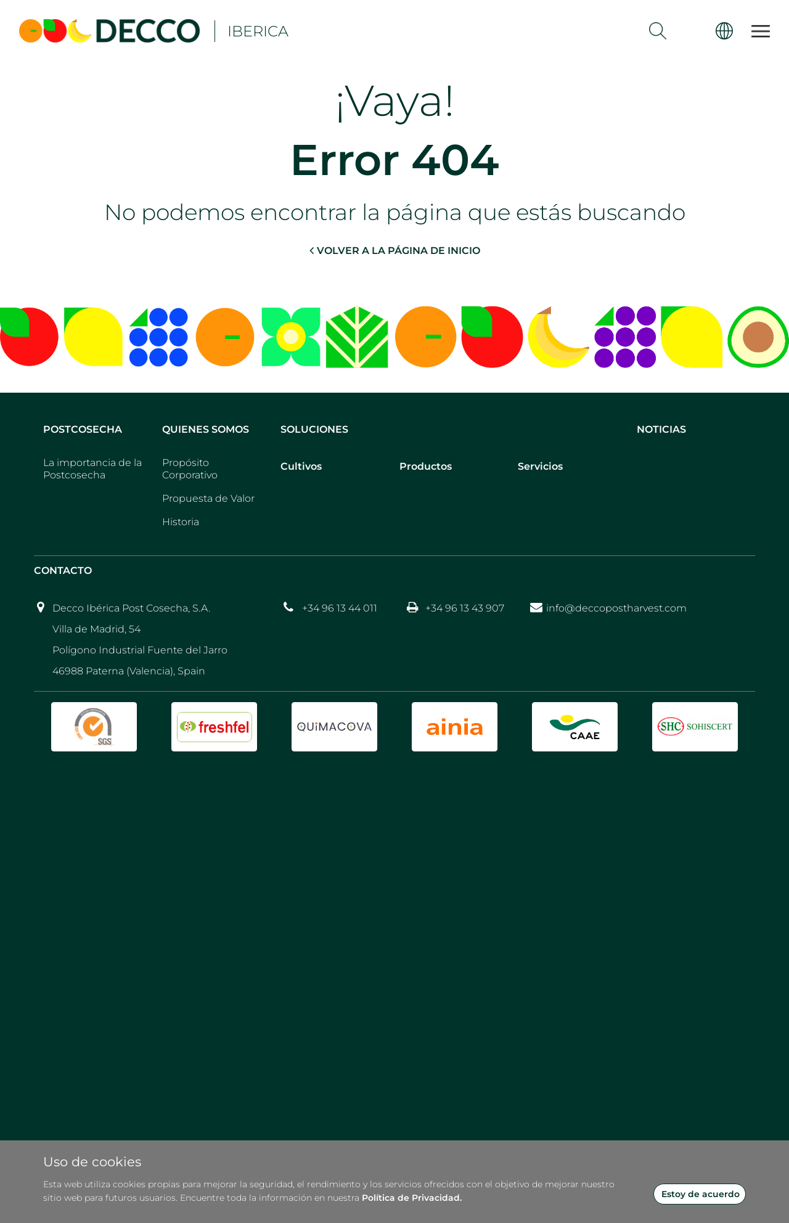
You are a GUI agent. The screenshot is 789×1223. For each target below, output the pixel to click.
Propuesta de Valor (208, 498)
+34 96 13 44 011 (339, 608)
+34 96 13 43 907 (464, 608)
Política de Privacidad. (412, 1197)
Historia (180, 522)
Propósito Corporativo (190, 469)
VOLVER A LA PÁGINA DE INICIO (394, 250)
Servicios (540, 466)
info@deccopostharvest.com (616, 608)
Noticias (661, 429)
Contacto (63, 570)
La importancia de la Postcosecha (92, 469)
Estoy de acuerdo (700, 1194)
